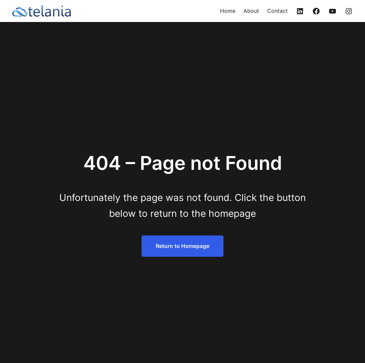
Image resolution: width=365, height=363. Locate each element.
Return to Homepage (182, 246)
